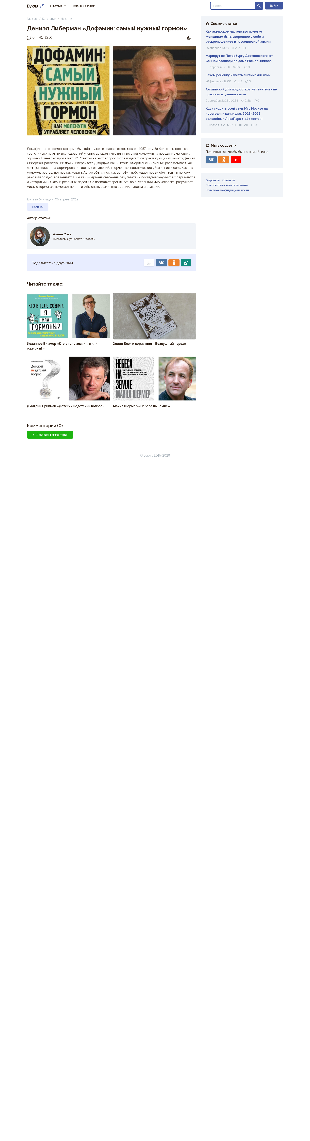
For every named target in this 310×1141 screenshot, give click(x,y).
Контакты (228, 180)
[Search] (232, 6)
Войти (274, 6)
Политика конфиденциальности (227, 190)
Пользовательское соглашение (227, 185)
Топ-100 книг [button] (83, 5)
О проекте (212, 180)
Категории (49, 18)
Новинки (66, 18)
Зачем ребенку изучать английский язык (238, 75)
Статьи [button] (56, 5)
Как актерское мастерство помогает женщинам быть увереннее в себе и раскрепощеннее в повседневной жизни (238, 36)
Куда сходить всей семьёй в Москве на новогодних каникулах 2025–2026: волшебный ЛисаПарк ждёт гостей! (237, 113)
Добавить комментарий (50, 435)
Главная (32, 18)
